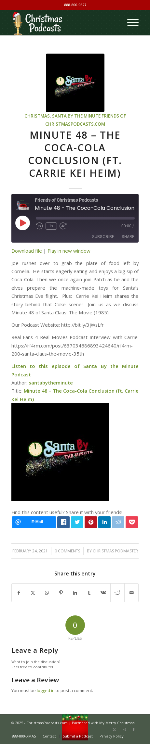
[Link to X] (114, 729)
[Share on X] (33, 593)
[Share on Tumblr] (89, 593)
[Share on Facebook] (19, 593)
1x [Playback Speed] (51, 226)
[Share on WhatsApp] (47, 593)
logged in (46, 690)
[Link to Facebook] (134, 729)
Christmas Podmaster (115, 551)
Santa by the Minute (76, 116)
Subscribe (103, 236)
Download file (26, 250)
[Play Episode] (22, 223)
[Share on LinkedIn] (75, 593)
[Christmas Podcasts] (62, 22)
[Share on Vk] (103, 593)
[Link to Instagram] (124, 729)
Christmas (37, 116)
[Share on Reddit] (117, 593)
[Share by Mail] (131, 593)
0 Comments (67, 551)
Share (128, 236)
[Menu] (130, 22)
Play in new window (69, 250)
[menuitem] (130, 22)
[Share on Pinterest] (61, 593)
